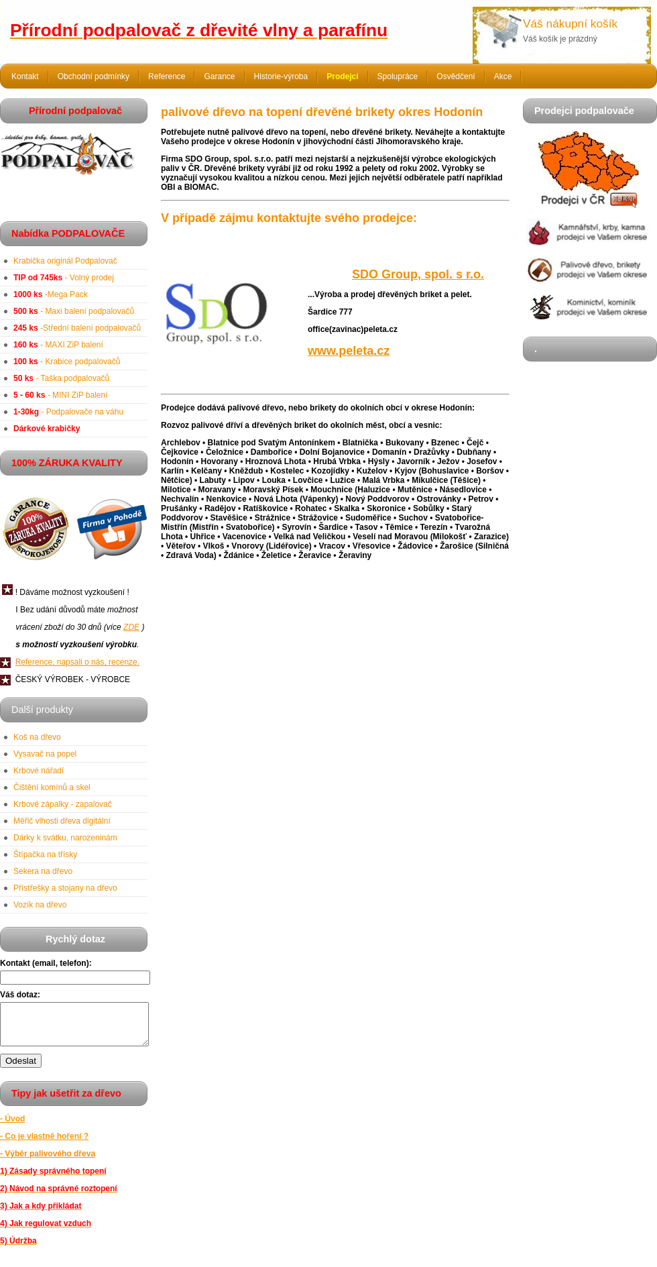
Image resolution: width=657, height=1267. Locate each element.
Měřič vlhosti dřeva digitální (62, 821)
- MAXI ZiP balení (58, 344)
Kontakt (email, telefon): (46, 963)
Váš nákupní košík (570, 23)
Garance (219, 76)
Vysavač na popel (44, 754)
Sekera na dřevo (42, 871)
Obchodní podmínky (93, 76)
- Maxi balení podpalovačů (73, 311)
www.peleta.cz (349, 350)
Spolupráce (397, 76)
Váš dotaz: (20, 994)
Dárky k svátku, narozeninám (65, 837)
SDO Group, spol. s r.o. (418, 274)
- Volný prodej (63, 277)
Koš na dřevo (37, 737)
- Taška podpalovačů (61, 378)
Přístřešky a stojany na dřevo (65, 888)
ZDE (131, 627)
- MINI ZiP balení (60, 395)
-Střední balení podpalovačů (77, 328)
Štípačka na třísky (45, 854)
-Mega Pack (50, 294)
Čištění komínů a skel (52, 787)
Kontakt (25, 76)
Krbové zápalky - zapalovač (62, 804)
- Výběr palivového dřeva (47, 1161)
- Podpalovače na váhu (68, 412)
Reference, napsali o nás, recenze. (77, 662)
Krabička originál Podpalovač (65, 261)
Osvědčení (455, 76)
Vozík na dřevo (39, 905)
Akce (503, 76)
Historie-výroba (281, 76)
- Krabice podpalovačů (66, 361)
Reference (166, 76)
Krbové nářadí (38, 770)
